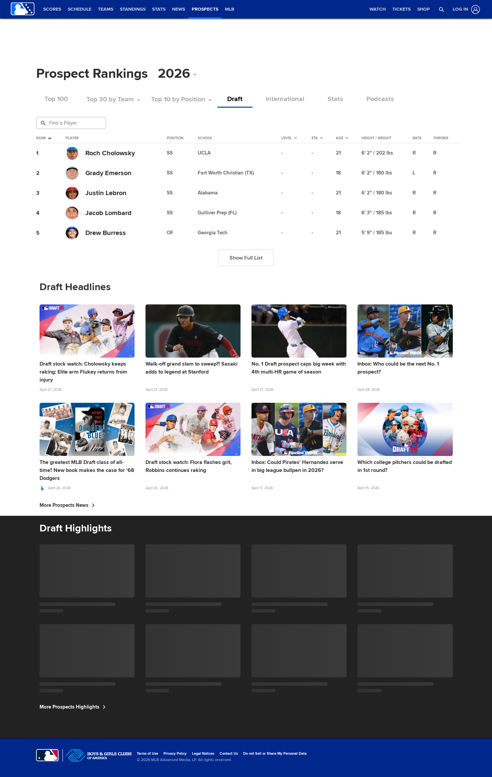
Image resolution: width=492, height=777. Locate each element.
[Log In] (465, 9)
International (285, 99)
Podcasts (380, 99)
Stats (335, 99)
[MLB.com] (47, 755)
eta (317, 138)
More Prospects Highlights (73, 707)
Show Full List (246, 258)
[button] (441, 9)
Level (289, 138)
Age (342, 138)
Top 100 (56, 99)
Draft (235, 99)
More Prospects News (67, 505)
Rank (43, 138)
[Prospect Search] (71, 123)
